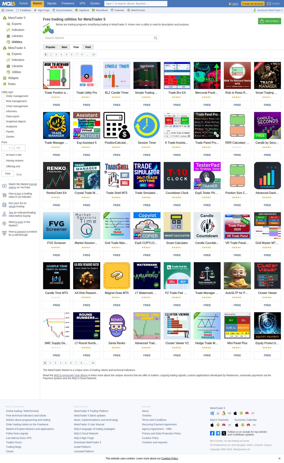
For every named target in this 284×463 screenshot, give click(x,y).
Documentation (62, 10)
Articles (7, 10)
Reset (19, 174)
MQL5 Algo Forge (84, 438)
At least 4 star (14, 154)
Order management (17, 96)
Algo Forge (41, 10)
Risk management (16, 101)
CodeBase (23, 10)
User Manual (89, 424)
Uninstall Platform (84, 451)
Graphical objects (16, 121)
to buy (17, 193)
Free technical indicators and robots (26, 415)
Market (37, 3)
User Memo (80, 375)
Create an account (253, 3)
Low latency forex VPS (19, 438)
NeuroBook (100, 10)
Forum (24, 3)
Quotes (95, 3)
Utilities (14, 42)
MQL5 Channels (219, 419)
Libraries (15, 36)
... (88, 54)
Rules (9, 84)
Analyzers (11, 126)
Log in (235, 3)
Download (87, 442)
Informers (11, 111)
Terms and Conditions (154, 419)
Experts (14, 24)
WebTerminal (136, 10)
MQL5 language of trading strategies (94, 428)
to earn (18, 222)
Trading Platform (91, 411)
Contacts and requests (154, 442)
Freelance (68, 3)
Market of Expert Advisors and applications (30, 428)
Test (11, 212)
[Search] (156, 38)
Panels (10, 131)
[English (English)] (273, 3)
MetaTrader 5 (14, 18)
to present (20, 231)
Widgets (11, 78)
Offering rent (13, 166)
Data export (12, 116)
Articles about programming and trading (28, 419)
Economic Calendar (246, 419)
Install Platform (82, 446)
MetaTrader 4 (14, 48)
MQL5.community (64, 375)
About (145, 411)
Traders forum (14, 442)
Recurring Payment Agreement (159, 424)
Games (10, 136)
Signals (51, 3)
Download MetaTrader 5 (268, 10)
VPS (82, 3)
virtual (12, 206)
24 (94, 54)
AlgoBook (82, 10)
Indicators (15, 30)
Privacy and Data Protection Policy (161, 433)
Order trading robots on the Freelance (27, 424)
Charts (9, 451)
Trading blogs (13, 446)
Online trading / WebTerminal (22, 411)
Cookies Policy (150, 438)
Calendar (117, 10)
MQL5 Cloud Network (86, 433)
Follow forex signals (17, 433)
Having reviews (14, 160)
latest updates (90, 415)
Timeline (146, 415)
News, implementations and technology (96, 419)
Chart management (17, 106)
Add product (269, 21)
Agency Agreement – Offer (157, 428)
